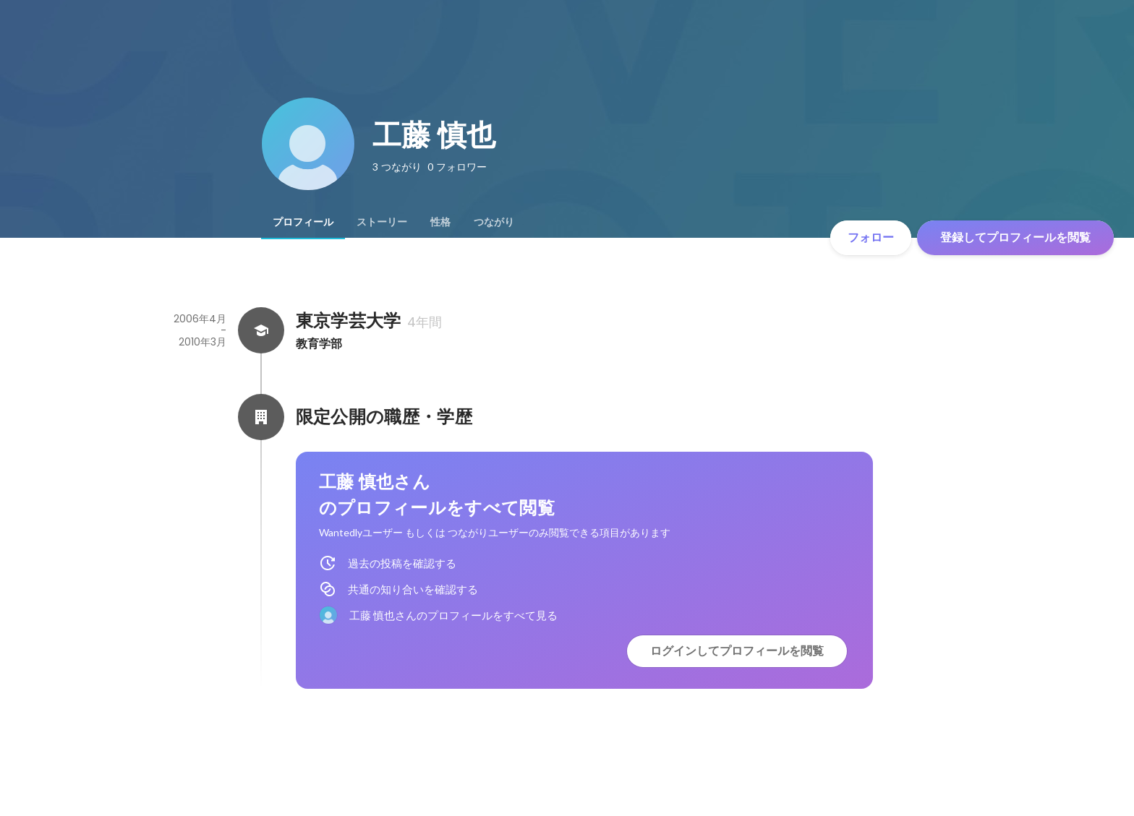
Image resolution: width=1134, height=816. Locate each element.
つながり (494, 222)
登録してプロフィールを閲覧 (1015, 237)
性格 (440, 222)
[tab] (303, 222)
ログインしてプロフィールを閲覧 (737, 651)
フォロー (871, 237)
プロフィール (303, 222)
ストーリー (382, 222)
